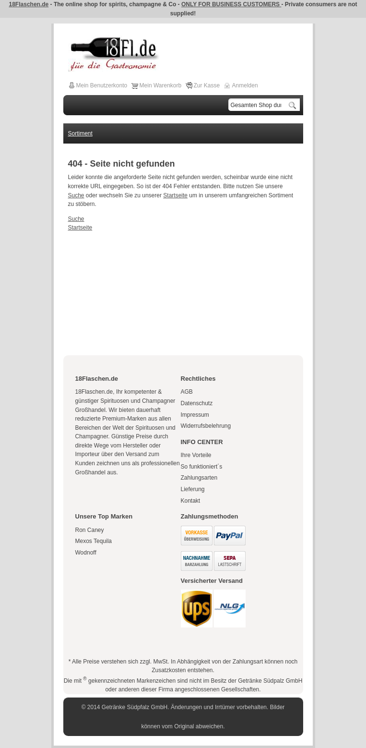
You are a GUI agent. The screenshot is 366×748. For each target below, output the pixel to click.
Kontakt (191, 500)
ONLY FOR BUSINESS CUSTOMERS (231, 4)
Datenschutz (197, 403)
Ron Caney (89, 530)
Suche (76, 195)
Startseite (175, 195)
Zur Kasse (207, 85)
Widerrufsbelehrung (206, 425)
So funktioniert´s (202, 466)
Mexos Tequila (93, 541)
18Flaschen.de (29, 4)
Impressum (195, 414)
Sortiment (80, 133)
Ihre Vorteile (196, 455)
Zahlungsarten (199, 477)
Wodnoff (85, 552)
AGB (187, 391)
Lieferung (193, 489)
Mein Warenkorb (161, 85)
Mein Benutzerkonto (102, 85)
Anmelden (245, 85)
